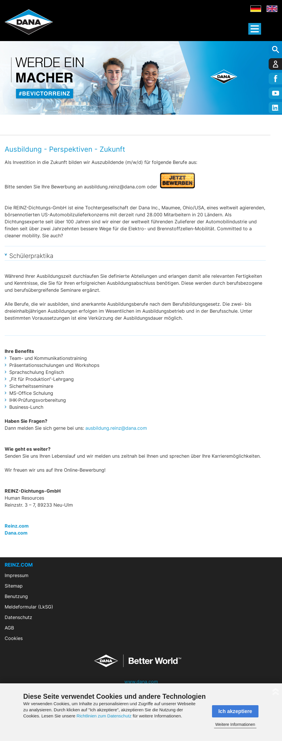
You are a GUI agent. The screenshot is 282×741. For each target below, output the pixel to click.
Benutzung (16, 596)
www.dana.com (141, 682)
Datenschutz (18, 617)
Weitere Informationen (235, 724)
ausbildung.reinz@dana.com (116, 428)
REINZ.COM (19, 565)
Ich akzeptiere (235, 711)
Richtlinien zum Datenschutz (103, 715)
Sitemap (14, 586)
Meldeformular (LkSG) (29, 607)
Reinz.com (17, 526)
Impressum (16, 575)
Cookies (14, 638)
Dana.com (16, 533)
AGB (9, 628)
